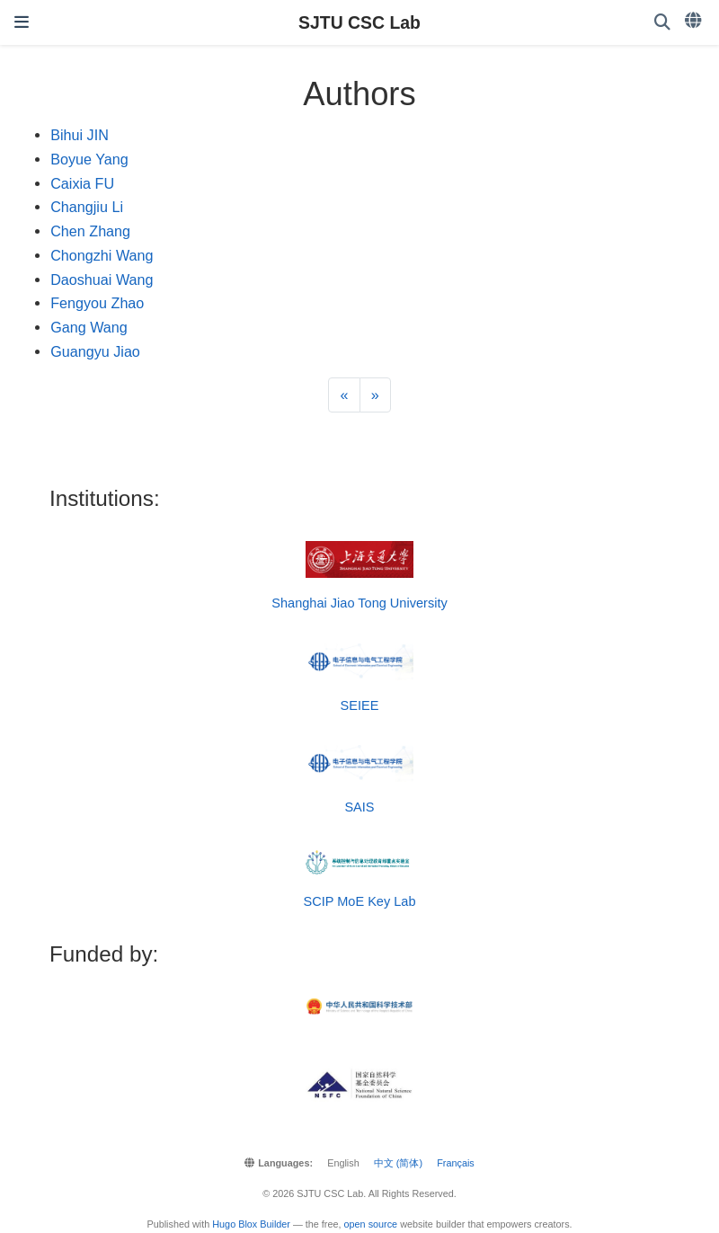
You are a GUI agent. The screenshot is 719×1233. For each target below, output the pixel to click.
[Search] (662, 23)
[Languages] (695, 21)
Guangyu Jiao (95, 351)
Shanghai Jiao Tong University (359, 603)
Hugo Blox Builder (251, 1224)
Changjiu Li (86, 207)
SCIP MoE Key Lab (359, 901)
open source (371, 1224)
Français (456, 1163)
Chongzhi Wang (101, 255)
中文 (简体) (398, 1163)
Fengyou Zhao (97, 303)
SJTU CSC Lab (359, 22)
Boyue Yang (89, 159)
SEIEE (360, 705)
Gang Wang (89, 327)
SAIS (359, 807)
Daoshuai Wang (101, 279)
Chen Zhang (90, 231)
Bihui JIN (79, 135)
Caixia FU (82, 183)
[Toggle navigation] (21, 22)
